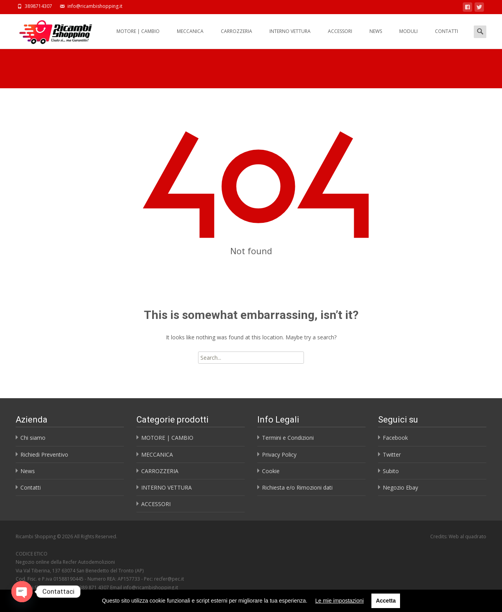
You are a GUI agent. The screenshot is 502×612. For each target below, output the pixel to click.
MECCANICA (190, 38)
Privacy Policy (279, 454)
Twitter (392, 454)
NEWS (375, 38)
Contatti (30, 487)
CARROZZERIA (236, 38)
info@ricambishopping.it (150, 587)
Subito (391, 471)
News (27, 471)
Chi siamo (32, 437)
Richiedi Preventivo (44, 454)
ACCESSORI (340, 38)
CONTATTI (446, 38)
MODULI (408, 38)
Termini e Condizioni (288, 437)
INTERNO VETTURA (290, 38)
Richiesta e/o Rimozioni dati (297, 487)
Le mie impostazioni (339, 600)
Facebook (395, 437)
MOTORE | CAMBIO (138, 38)
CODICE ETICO (31, 553)
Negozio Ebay (400, 487)
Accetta (386, 600)
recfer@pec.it (169, 579)
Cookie (271, 471)
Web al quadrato (467, 536)
